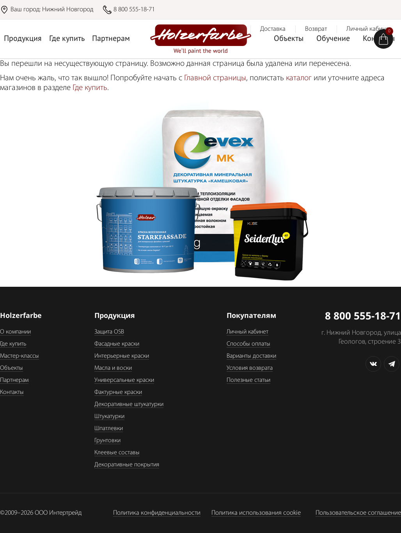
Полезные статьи (248, 380)
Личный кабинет (247, 332)
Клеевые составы (117, 453)
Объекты (288, 38)
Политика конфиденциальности (156, 513)
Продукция (23, 38)
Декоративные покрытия (126, 465)
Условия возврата (250, 368)
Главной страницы (215, 78)
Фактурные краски (118, 392)
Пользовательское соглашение (358, 513)
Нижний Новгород (67, 9)
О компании (15, 332)
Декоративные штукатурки (128, 404)
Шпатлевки (108, 428)
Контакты (12, 392)
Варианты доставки (251, 356)
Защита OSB (109, 332)
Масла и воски (113, 368)
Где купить (67, 38)
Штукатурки (109, 416)
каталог (299, 78)
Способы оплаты (248, 344)
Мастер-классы (19, 356)
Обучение (333, 38)
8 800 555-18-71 (134, 9)
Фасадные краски (116, 344)
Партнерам (111, 38)
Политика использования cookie (256, 513)
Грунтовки (107, 441)
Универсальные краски (124, 380)
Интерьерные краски (121, 356)
